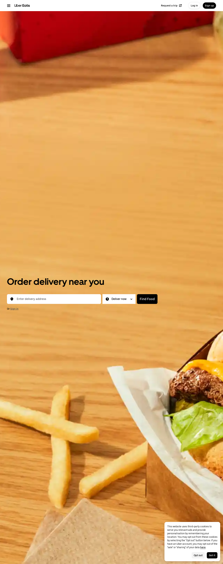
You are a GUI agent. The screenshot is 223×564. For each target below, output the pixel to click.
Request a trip (171, 5)
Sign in (14, 308)
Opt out (198, 555)
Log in (194, 5)
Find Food (147, 299)
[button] (119, 299)
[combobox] (57, 299)
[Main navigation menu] (9, 5)
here (203, 547)
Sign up (209, 5)
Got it (212, 555)
